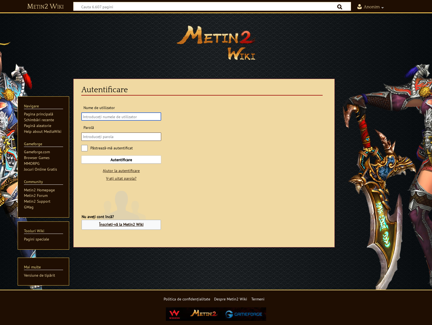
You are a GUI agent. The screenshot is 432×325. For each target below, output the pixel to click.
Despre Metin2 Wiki (230, 299)
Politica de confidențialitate (187, 299)
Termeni (257, 299)
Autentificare (121, 159)
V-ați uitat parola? (121, 178)
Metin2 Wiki (45, 6)
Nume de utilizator (99, 107)
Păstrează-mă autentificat (111, 147)
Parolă (88, 127)
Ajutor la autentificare (121, 170)
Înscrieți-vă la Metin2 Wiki (121, 224)
